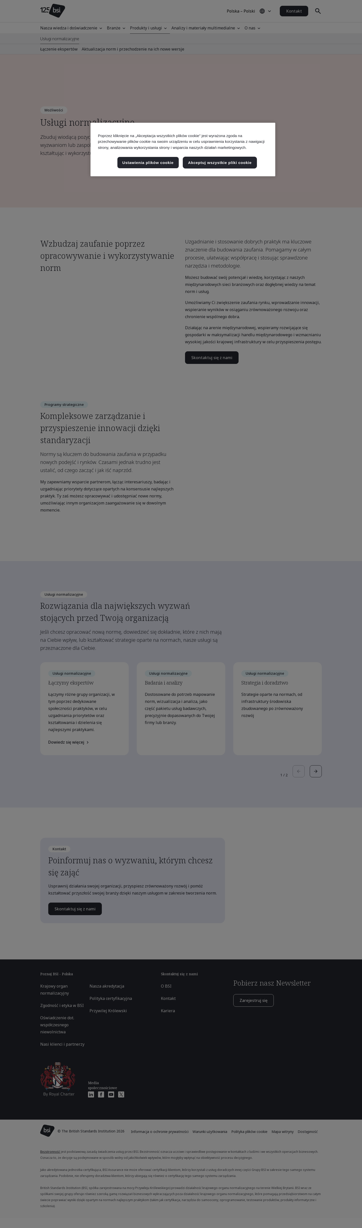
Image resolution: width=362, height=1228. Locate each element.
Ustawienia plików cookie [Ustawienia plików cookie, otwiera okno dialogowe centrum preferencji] (148, 162)
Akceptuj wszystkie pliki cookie (220, 162)
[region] (182, 149)
